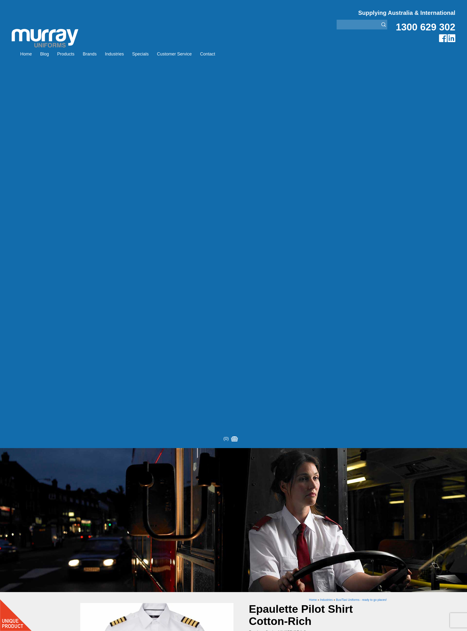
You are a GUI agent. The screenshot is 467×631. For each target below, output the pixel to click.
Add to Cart (289, 407)
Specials (140, 54)
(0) (230, 54)
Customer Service (174, 54)
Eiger (161, 550)
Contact (207, 54)
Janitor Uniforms (248, 562)
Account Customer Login (101, 586)
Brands (90, 54)
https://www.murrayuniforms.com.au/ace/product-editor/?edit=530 (313, 331)
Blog (44, 54)
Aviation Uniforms (249, 543)
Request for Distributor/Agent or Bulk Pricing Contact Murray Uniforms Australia (233, 480)
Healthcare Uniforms (251, 556)
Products (65, 54)
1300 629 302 (425, 27)
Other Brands (168, 562)
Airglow (163, 543)
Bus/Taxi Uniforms (249, 550)
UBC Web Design (201, 623)
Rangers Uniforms (249, 568)
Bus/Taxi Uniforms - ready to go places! (361, 218)
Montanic (165, 556)
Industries (114, 54)
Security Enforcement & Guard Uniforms (268, 574)
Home (26, 54)
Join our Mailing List (233, 504)
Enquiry (289, 422)
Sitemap (168, 623)
